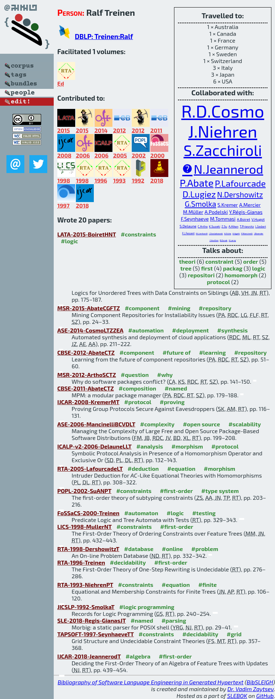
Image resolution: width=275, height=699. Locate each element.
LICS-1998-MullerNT (84, 526)
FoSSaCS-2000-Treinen (88, 512)
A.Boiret (243, 219)
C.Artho (203, 226)
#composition (137, 388)
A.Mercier (250, 205)
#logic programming (146, 606)
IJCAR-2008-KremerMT (88, 401)
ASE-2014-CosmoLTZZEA (90, 330)
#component (142, 308)
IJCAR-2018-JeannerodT (89, 656)
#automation (146, 330)
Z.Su (224, 226)
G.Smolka (200, 203)
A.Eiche (227, 233)
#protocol (137, 401)
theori (187, 261)
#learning (212, 352)
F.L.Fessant (188, 233)
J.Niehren (222, 131)
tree (185, 268)
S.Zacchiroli (223, 150)
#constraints (138, 234)
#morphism (187, 446)
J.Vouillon (213, 240)
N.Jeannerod (228, 168)
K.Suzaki (214, 226)
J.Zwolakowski (216, 233)
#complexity (157, 424)
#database (139, 548)
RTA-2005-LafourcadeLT (90, 468)
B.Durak (223, 240)
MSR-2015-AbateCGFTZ (88, 308)
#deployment (190, 330)
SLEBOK (237, 695)
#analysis (149, 446)
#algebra (138, 656)
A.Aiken (233, 226)
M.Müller (193, 212)
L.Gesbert (260, 226)
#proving (172, 401)
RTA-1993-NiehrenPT (85, 584)
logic (258, 268)
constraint (219, 261)
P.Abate (196, 183)
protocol (218, 281)
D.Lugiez (199, 194)
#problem (204, 548)
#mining (179, 308)
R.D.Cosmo (222, 110)
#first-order (176, 490)
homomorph (241, 275)
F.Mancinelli (246, 233)
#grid (234, 634)
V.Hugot (258, 219)
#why (165, 374)
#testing (204, 512)
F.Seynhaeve (195, 219)
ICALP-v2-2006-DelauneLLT (94, 446)
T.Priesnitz (247, 226)
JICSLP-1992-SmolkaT (86, 606)
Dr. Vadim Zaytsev (250, 688)
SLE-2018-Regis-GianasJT (91, 620)
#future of (176, 352)
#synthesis (232, 330)
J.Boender (258, 233)
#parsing (173, 620)
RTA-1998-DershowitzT (88, 548)
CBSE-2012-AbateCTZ (86, 352)
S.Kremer (227, 205)
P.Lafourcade (240, 183)
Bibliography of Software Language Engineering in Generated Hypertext (150, 682)
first (207, 268)
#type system (220, 490)
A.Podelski (216, 212)
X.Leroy (232, 240)
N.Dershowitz (240, 194)
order (250, 261)
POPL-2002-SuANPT (84, 490)
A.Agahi (236, 233)
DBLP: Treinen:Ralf (104, 36)
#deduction (143, 468)
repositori (201, 275)
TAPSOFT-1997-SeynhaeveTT (95, 634)
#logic (69, 241)
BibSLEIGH (260, 682)
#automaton (141, 512)
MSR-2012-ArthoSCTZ (86, 374)
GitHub (265, 695)
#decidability (128, 562)
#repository (215, 308)
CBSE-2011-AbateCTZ (85, 388)
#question (135, 374)
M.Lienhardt (202, 233)
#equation (181, 468)
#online (172, 548)
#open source (201, 424)
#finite (207, 584)
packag (232, 268)
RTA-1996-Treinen (81, 562)
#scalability (244, 424)
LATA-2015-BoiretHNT (86, 234)
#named (176, 388)
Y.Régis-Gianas (245, 212)
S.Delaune (187, 226)
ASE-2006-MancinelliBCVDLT (96, 424)
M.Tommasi (222, 219)
